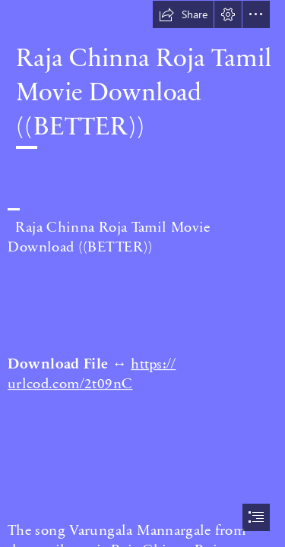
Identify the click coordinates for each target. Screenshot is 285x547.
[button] (183, 14)
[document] (142, 273)
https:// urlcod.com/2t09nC (92, 372)
